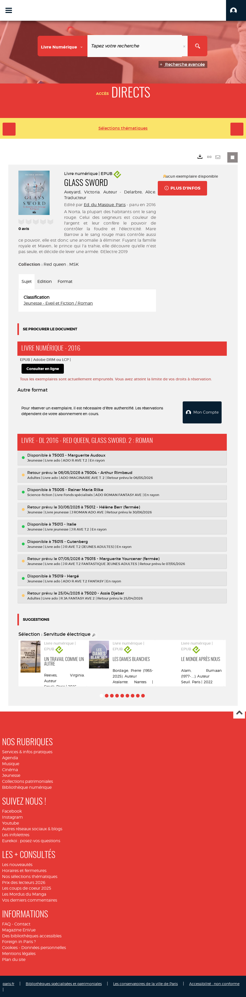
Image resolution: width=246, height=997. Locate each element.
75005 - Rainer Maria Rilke (77, 488)
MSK (74, 264)
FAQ (6, 923)
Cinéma (10, 768)
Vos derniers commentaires (29, 899)
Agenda (10, 757)
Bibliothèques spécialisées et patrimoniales (64, 983)
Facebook (12, 810)
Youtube (10, 822)
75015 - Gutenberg (70, 540)
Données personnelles (43, 946)
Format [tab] (65, 281)
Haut (239, 712)
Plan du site (13, 958)
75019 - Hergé (65, 575)
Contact (22, 923)
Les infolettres (15, 834)
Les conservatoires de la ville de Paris (145, 983)
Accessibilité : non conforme (214, 983)
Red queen (55, 264)
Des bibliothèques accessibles (32, 934)
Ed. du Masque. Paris (105, 204)
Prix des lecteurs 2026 (23, 881)
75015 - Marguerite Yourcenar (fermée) (122, 557)
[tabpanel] (87, 300)
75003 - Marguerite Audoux (78, 454)
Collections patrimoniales (27, 780)
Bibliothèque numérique (27, 786)
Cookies (10, 946)
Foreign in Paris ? (19, 940)
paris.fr (8, 983)
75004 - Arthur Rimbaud (108, 471)
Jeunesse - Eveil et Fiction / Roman (58, 303)
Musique (10, 762)
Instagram (12, 816)
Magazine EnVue (19, 928)
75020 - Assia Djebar (104, 592)
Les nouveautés (17, 863)
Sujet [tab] (27, 281)
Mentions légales (19, 952)
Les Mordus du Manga (24, 893)
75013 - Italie (64, 523)
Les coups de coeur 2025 (26, 887)
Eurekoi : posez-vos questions (31, 840)
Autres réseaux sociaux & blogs (32, 828)
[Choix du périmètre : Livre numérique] (63, 46)
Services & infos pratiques (27, 751)
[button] (236, 10)
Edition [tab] (44, 281)
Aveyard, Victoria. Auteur (90, 192)
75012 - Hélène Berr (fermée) (112, 506)
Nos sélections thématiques (29, 875)
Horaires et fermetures (24, 869)
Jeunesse (11, 774)
